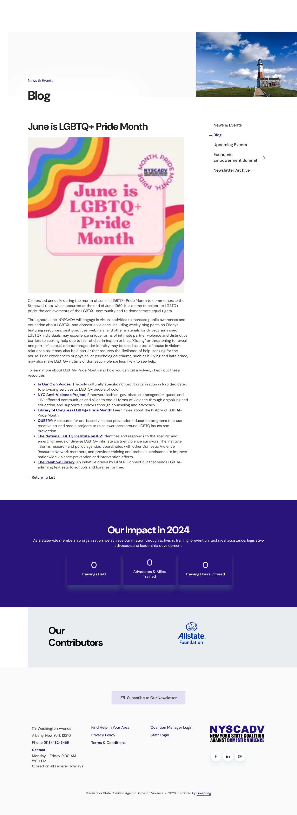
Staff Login (160, 735)
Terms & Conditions (108, 742)
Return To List (43, 477)
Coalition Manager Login (171, 727)
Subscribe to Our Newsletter (148, 697)
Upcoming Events (230, 145)
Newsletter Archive (231, 170)
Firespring (204, 793)
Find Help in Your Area (110, 727)
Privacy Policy (103, 735)
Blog (217, 135)
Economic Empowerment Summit (241, 157)
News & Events (227, 125)
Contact (38, 750)
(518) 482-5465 (56, 743)
